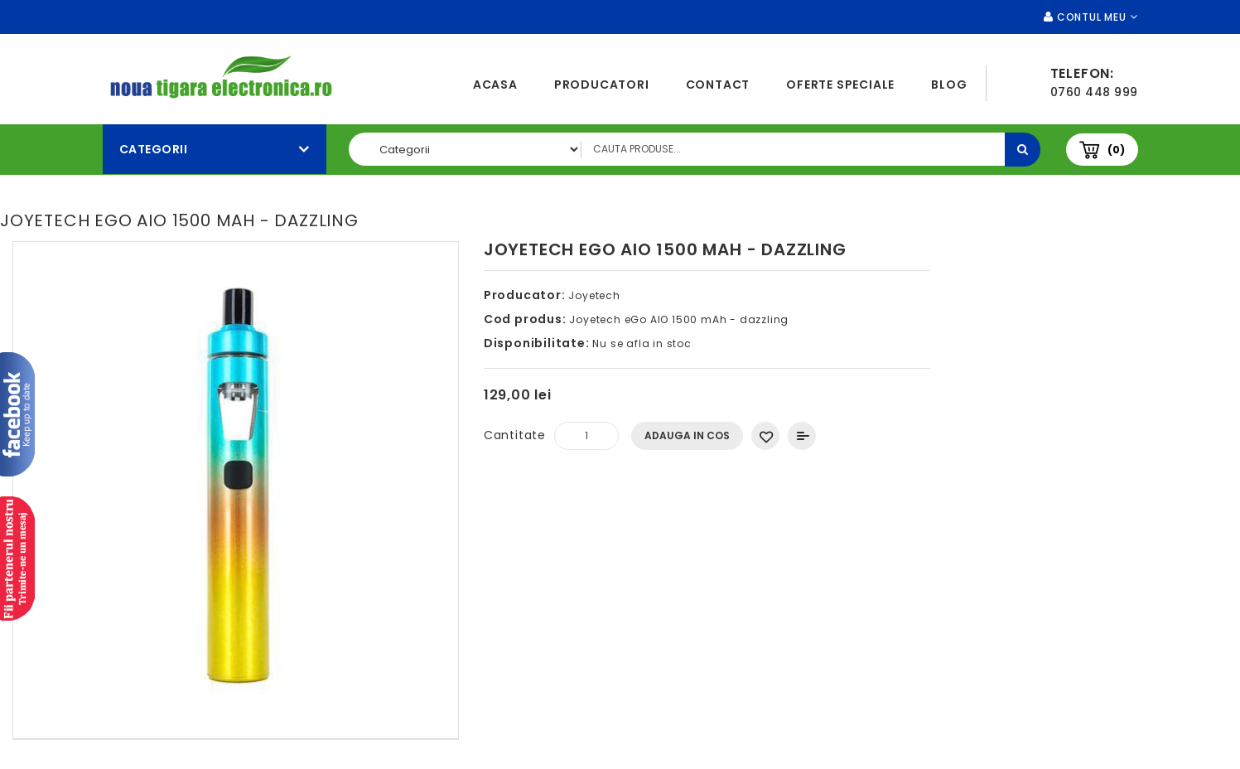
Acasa (495, 84)
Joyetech (594, 295)
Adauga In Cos (687, 435)
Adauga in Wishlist (765, 436)
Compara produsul (802, 436)
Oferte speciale (840, 84)
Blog (949, 84)
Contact (718, 84)
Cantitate (515, 435)
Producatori (601, 84)
